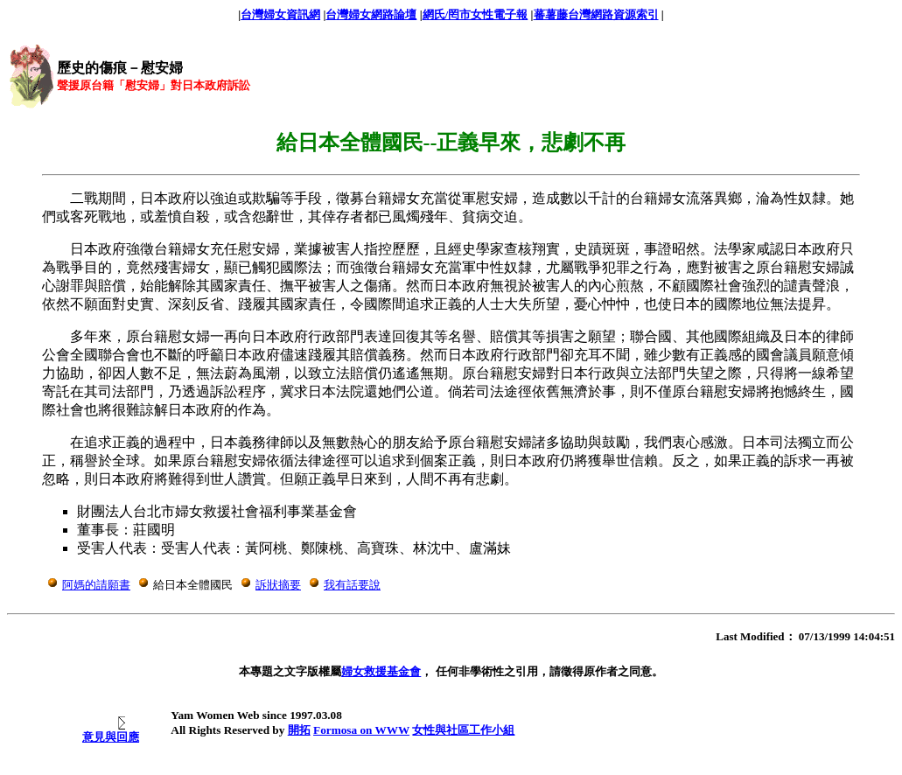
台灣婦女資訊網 (280, 14)
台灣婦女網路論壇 (370, 14)
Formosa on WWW (361, 730)
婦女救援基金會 (381, 671)
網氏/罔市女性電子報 (475, 14)
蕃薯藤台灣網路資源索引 (596, 14)
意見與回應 (110, 737)
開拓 (299, 730)
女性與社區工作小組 (463, 730)
